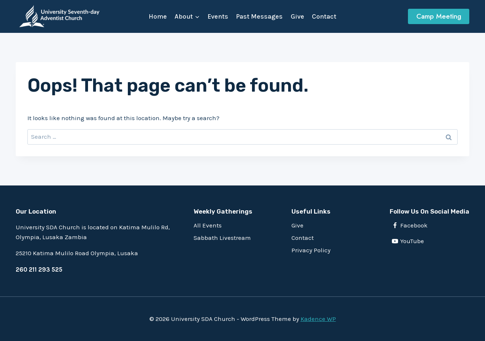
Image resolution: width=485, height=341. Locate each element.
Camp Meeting (438, 16)
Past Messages (259, 16)
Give (297, 16)
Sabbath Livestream (222, 237)
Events (217, 16)
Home (158, 16)
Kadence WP (318, 318)
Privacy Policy (311, 250)
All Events (208, 225)
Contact (324, 16)
